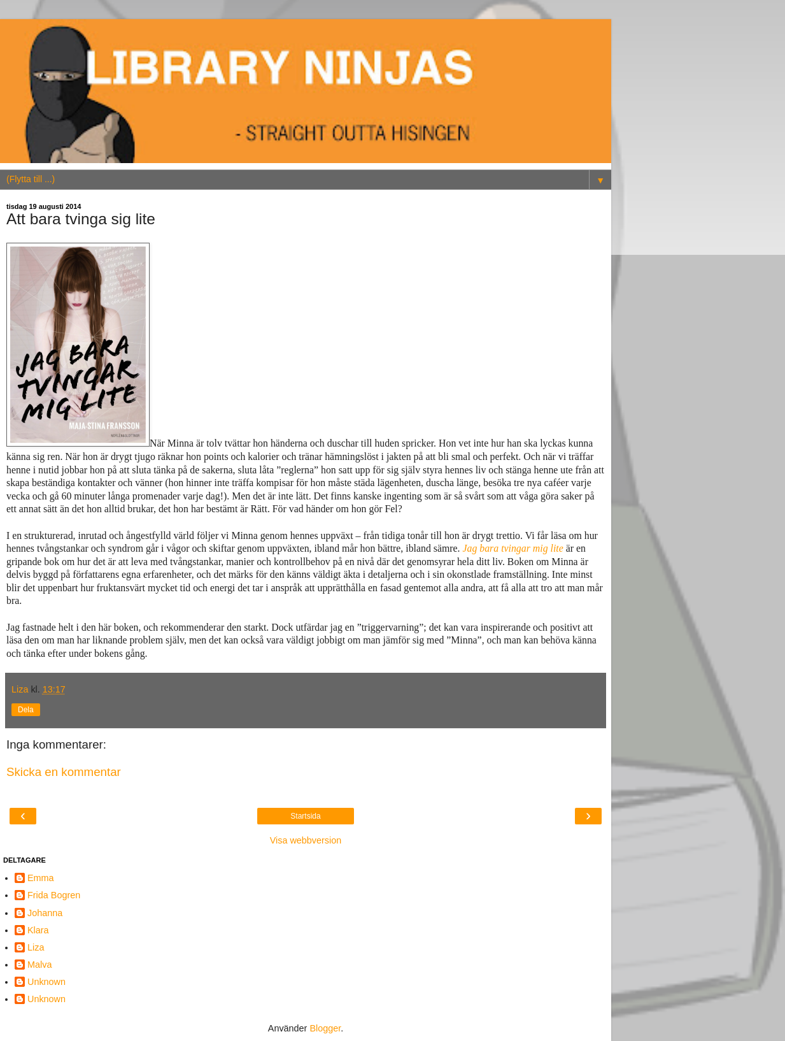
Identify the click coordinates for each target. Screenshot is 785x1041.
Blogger (325, 1028)
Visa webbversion (306, 840)
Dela (26, 709)
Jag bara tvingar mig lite (512, 548)
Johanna (44, 913)
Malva (39, 964)
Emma (40, 878)
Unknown (46, 982)
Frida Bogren (53, 895)
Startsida (305, 816)
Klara (38, 930)
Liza (35, 947)
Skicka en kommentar (63, 772)
